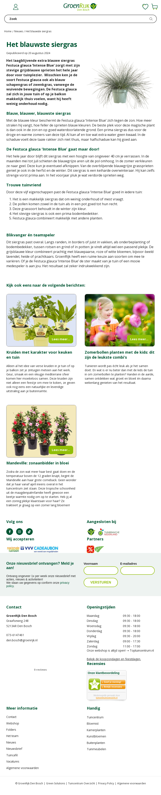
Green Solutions (55, 783)
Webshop (12, 723)
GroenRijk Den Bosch (21, 616)
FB (9, 531)
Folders (11, 730)
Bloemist (93, 723)
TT (29, 531)
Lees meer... (61, 339)
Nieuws (11, 742)
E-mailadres (128, 563)
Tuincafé (12, 755)
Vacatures (12, 761)
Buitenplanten (96, 743)
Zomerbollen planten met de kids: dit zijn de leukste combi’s (120, 355)
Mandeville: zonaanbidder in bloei (37, 462)
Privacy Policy (106, 783)
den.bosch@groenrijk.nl (22, 640)
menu (7, 7)
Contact (11, 717)
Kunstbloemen (96, 736)
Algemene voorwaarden (22, 768)
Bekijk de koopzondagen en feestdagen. (114, 659)
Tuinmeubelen (96, 749)
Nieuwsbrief (14, 749)
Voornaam (91, 563)
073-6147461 (15, 635)
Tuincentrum (95, 717)
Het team (12, 736)
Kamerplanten (96, 730)
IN (19, 531)
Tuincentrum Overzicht (81, 783)
